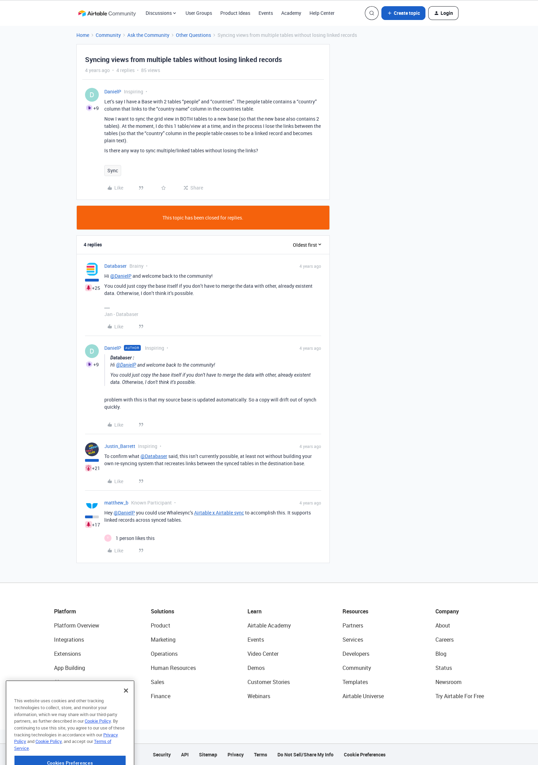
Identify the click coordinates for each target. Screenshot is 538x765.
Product (160, 625)
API (185, 754)
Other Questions (193, 35)
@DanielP (120, 276)
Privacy (236, 754)
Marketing (163, 639)
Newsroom (448, 682)
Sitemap (208, 754)
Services (352, 639)
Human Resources (173, 668)
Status (443, 668)
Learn (254, 611)
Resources (355, 611)
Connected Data (74, 696)
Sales (157, 682)
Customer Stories (268, 682)
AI (56, 682)
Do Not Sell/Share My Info (305, 754)
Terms (260, 754)
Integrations (69, 639)
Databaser (115, 266)
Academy (291, 13)
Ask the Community (148, 35)
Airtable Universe (363, 696)
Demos (256, 668)
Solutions (162, 611)
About (442, 625)
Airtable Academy (269, 625)
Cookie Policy (98, 737)
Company (447, 611)
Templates (355, 682)
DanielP (112, 91)
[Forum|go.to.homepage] (107, 13)
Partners (352, 625)
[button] (403, 13)
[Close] (126, 706)
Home (82, 35)
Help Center (322, 13)
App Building (69, 668)
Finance (160, 696)
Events (266, 13)
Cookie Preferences (365, 754)
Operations (164, 653)
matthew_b (116, 502)
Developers (355, 653)
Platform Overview (76, 625)
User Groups (199, 13)
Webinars (258, 696)
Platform (65, 611)
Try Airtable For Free (459, 696)
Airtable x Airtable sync (219, 512)
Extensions (67, 653)
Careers (444, 639)
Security (162, 754)
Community (108, 35)
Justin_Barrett (119, 446)
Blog (440, 653)
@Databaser (153, 456)
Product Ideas (235, 13)
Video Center (262, 653)
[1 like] (129, 538)
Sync (112, 170)
